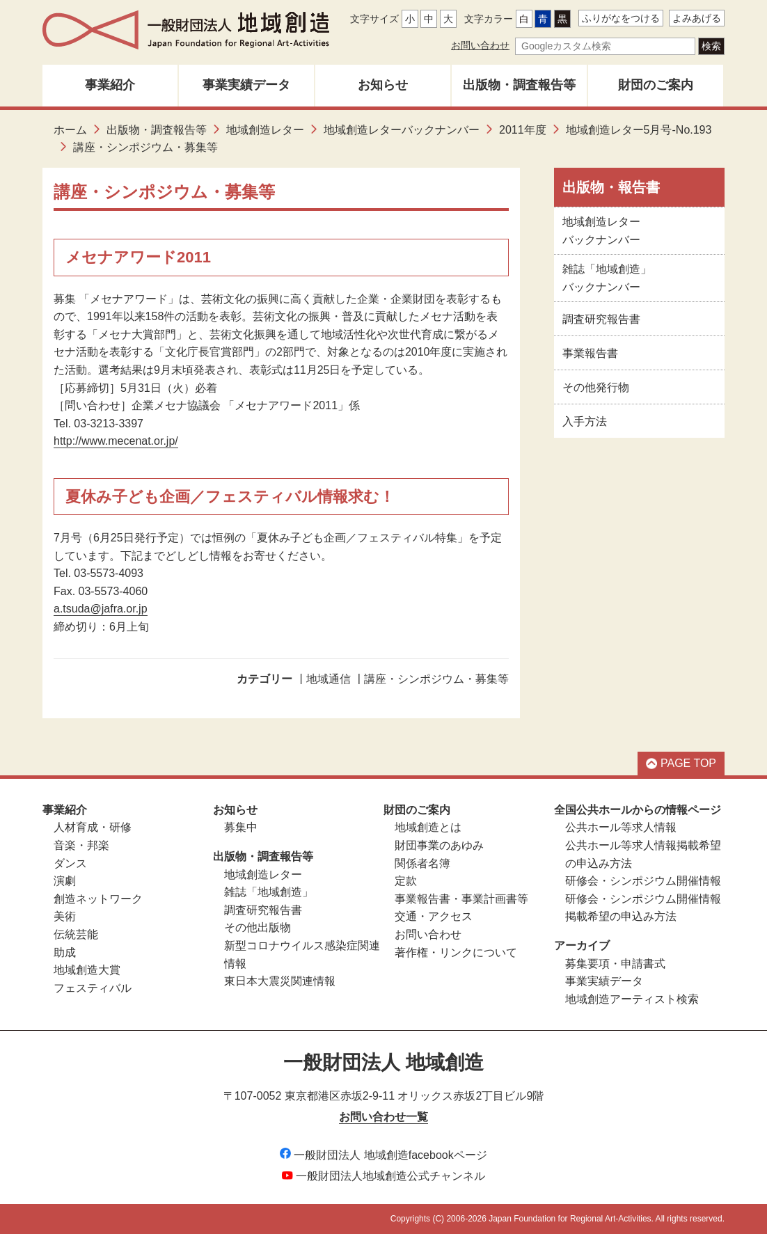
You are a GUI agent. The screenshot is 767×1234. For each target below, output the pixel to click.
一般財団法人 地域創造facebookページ (383, 1155)
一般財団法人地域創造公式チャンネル (383, 1176)
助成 (65, 952)
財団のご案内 (655, 85)
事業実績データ (246, 85)
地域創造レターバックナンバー (402, 130)
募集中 (241, 827)
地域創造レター (265, 130)
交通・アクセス (434, 916)
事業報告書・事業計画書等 (461, 899)
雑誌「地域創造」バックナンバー (606, 278)
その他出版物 (257, 927)
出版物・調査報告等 (519, 85)
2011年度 (522, 130)
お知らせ (383, 85)
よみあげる (696, 18)
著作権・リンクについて (456, 952)
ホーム (70, 130)
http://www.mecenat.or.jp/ (116, 441)
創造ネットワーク (98, 899)
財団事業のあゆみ (439, 845)
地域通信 (328, 679)
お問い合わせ (480, 45)
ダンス (70, 863)
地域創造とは (428, 827)
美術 (65, 916)
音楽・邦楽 (81, 845)
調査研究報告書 (601, 319)
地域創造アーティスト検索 (632, 999)
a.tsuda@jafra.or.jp (101, 609)
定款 (406, 881)
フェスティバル (93, 988)
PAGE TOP (681, 763)
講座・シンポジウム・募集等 (436, 679)
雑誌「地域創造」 (268, 892)
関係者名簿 (422, 863)
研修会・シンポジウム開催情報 (643, 881)
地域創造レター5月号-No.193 (639, 130)
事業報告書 (590, 353)
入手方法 (584, 421)
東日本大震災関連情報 (279, 981)
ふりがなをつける (621, 18)
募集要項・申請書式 (615, 964)
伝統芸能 (76, 934)
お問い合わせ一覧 (383, 1117)
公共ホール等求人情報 (621, 827)
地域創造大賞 (87, 970)
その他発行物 (595, 387)
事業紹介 (110, 85)
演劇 (65, 881)
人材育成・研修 (93, 827)
